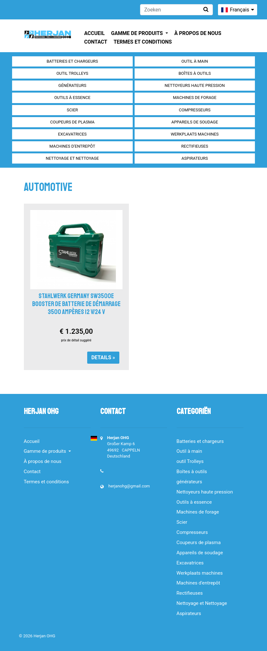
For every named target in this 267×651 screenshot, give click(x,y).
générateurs (72, 85)
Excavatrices (72, 134)
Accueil (94, 33)
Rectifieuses (194, 146)
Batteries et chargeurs (72, 61)
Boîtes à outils (195, 73)
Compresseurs (194, 110)
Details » (103, 357)
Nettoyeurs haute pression (195, 85)
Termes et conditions (143, 42)
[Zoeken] (176, 9)
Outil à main (194, 61)
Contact (95, 42)
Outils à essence (72, 97)
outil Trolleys (72, 73)
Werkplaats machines (195, 134)
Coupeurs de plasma (72, 122)
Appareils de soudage (194, 122)
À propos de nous (197, 33)
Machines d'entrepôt (72, 146)
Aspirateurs (194, 158)
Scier (72, 110)
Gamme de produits (137, 33)
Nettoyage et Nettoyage (72, 158)
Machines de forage (194, 97)
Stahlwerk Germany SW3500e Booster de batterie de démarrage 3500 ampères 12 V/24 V (76, 304)
